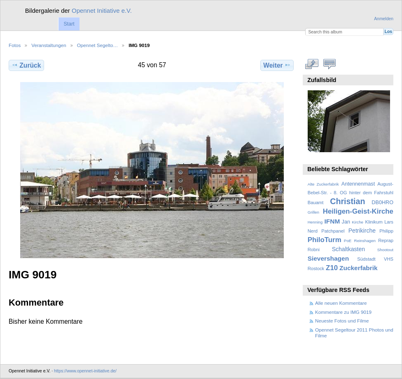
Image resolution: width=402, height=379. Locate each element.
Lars (388, 221)
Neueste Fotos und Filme (342, 320)
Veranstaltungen (48, 45)
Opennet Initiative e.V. (102, 10)
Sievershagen (328, 258)
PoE (348, 240)
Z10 (332, 268)
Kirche (357, 222)
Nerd (313, 230)
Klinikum (373, 221)
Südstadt (366, 259)
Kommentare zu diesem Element (330, 64)
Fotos (15, 45)
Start (68, 24)
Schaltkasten (348, 249)
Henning (315, 222)
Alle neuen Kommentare (341, 303)
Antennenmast (358, 184)
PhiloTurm (324, 240)
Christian (347, 201)
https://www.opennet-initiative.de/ (85, 371)
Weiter (277, 65)
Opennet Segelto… (97, 45)
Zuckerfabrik (358, 267)
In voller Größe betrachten (312, 64)
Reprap (385, 240)
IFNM (332, 221)
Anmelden (383, 18)
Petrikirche (362, 230)
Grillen (313, 212)
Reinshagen (365, 240)
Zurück (26, 65)
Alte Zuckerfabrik (323, 184)
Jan (346, 222)
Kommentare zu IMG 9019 (343, 312)
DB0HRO (382, 202)
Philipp (386, 230)
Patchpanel (332, 230)
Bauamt (316, 202)
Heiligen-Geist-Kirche (358, 211)
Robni (314, 249)
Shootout (385, 249)
